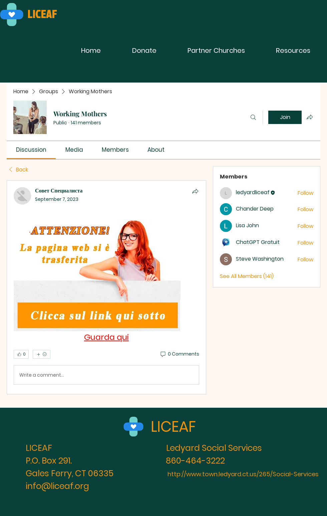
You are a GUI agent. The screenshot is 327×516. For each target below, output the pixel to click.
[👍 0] (21, 354)
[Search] (253, 117)
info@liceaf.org (57, 486)
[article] (106, 287)
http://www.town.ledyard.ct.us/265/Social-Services (243, 474)
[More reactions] (41, 354)
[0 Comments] (179, 354)
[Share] (195, 191)
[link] (31, 150)
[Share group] (310, 117)
